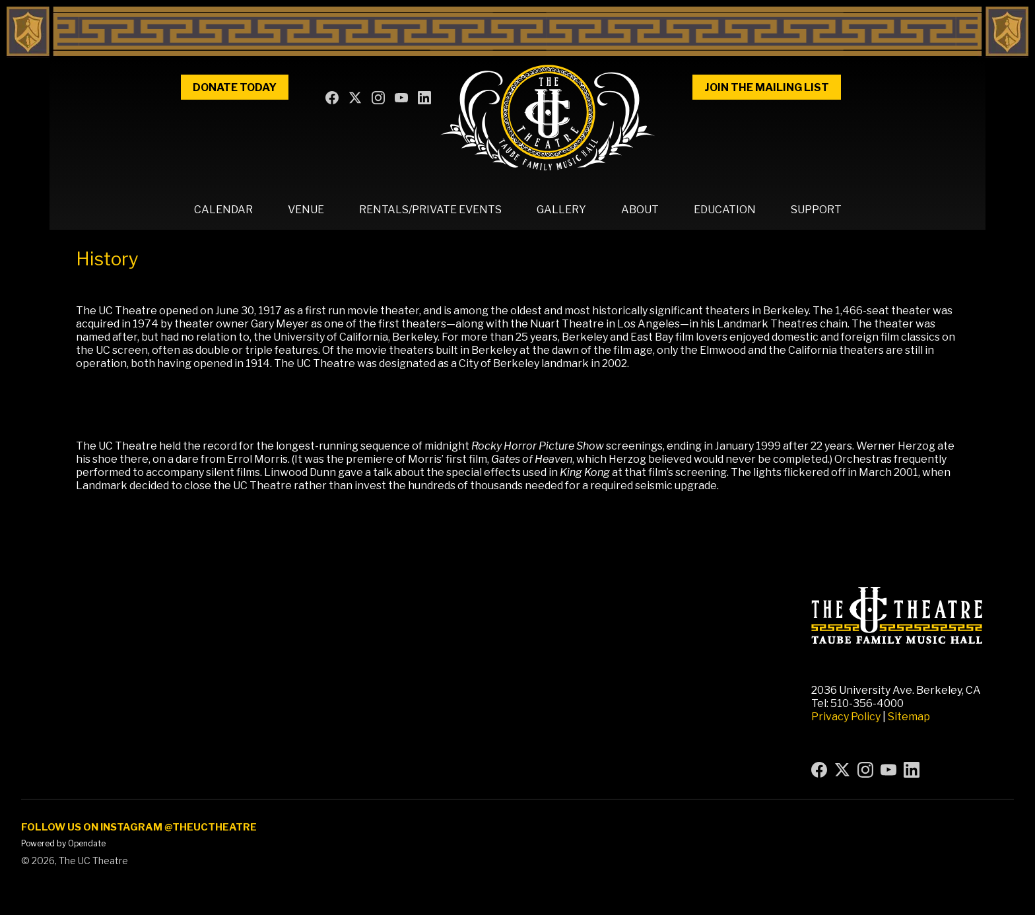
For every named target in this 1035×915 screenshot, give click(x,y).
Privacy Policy (846, 716)
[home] (548, 117)
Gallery (561, 209)
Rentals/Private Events (430, 209)
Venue (306, 209)
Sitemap (909, 716)
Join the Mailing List (766, 87)
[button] (223, 210)
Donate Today (235, 87)
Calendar (223, 209)
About (640, 209)
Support (816, 209)
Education (725, 209)
